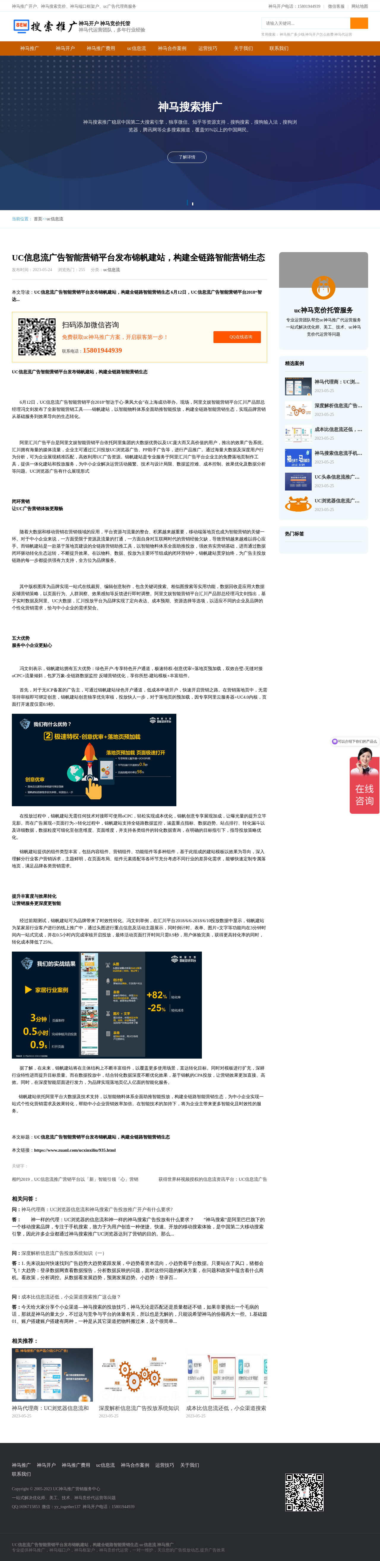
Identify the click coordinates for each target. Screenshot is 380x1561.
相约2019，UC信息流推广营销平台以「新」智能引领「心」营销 (75, 1178)
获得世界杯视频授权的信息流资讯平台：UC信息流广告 (213, 1178)
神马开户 (65, 47)
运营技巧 (207, 47)
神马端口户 (59, 1549)
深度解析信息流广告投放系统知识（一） (64, 1252)
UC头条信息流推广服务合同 (344, 475)
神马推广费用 (101, 47)
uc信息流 (136, 47)
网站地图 (360, 5)
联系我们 (279, 47)
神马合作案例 (172, 47)
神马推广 (29, 47)
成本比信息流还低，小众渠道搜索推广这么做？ (71, 1295)
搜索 (359, 22)
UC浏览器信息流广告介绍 (342, 499)
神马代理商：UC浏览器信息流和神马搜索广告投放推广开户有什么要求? (96, 1208)
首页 (38, 218)
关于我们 (243, 47)
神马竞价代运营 (113, 1549)
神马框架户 (84, 1549)
